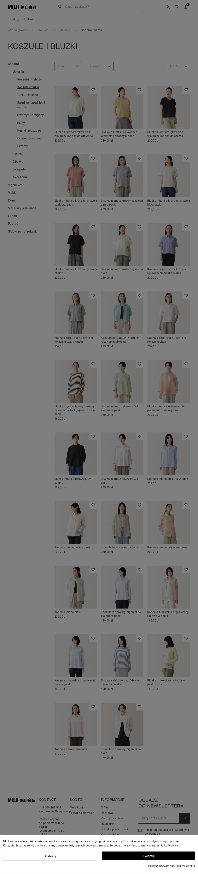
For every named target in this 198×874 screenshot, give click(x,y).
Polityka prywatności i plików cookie (171, 865)
